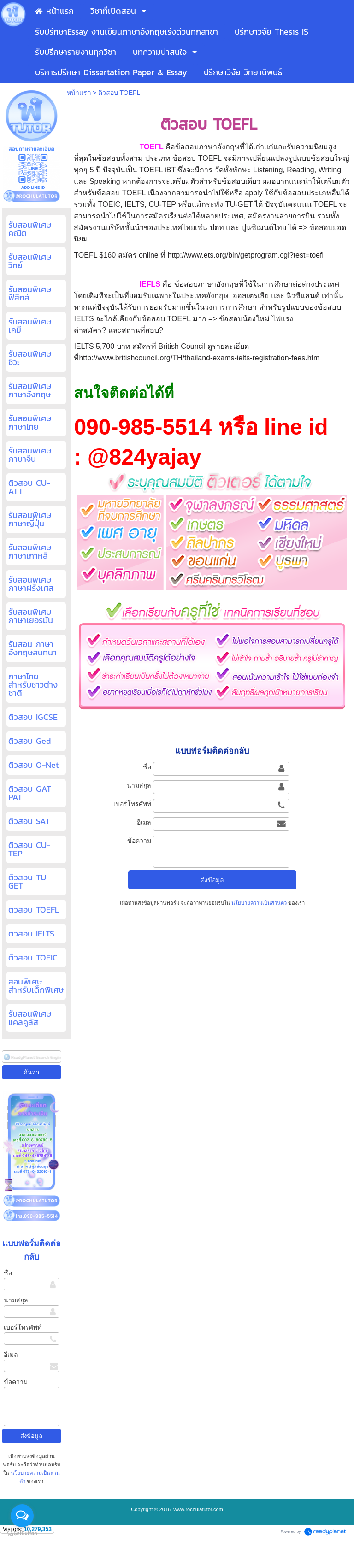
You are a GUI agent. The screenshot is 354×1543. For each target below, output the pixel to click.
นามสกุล (16, 1300)
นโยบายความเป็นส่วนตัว (259, 903)
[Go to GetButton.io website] (22, 1534)
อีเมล (11, 1354)
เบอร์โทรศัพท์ (22, 1327)
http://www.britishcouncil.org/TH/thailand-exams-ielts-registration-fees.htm (199, 358)
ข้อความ (16, 1381)
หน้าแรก (79, 92)
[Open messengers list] (22, 1515)
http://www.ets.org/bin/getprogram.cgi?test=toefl (246, 255)
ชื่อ (8, 1273)
